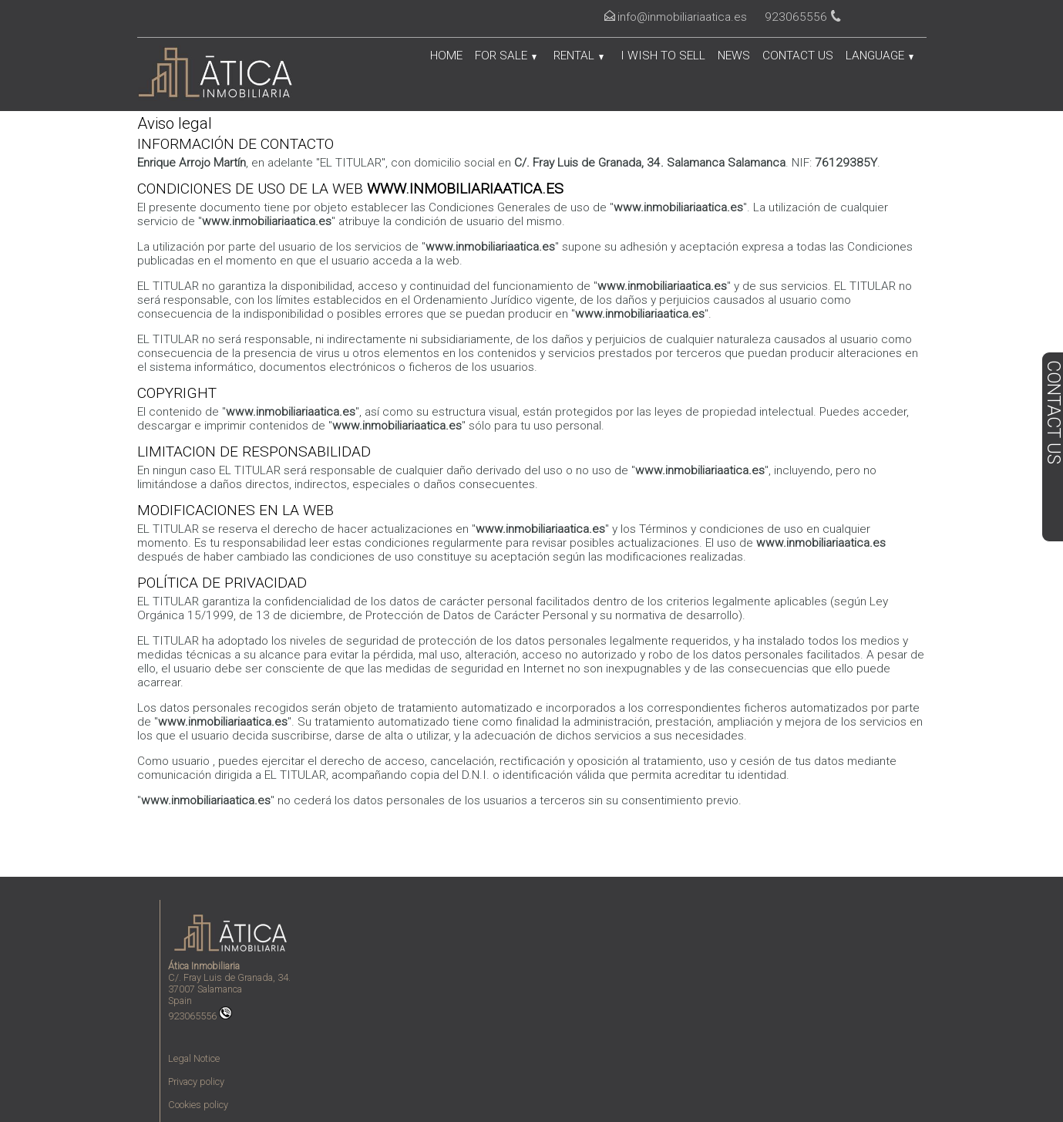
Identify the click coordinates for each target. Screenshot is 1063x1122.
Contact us (797, 55)
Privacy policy (196, 1081)
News (734, 55)
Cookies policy (198, 1104)
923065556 (200, 1016)
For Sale (506, 55)
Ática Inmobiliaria (204, 966)
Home (446, 55)
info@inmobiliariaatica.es (682, 17)
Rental (578, 55)
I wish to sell (663, 55)
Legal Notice (194, 1058)
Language (879, 55)
